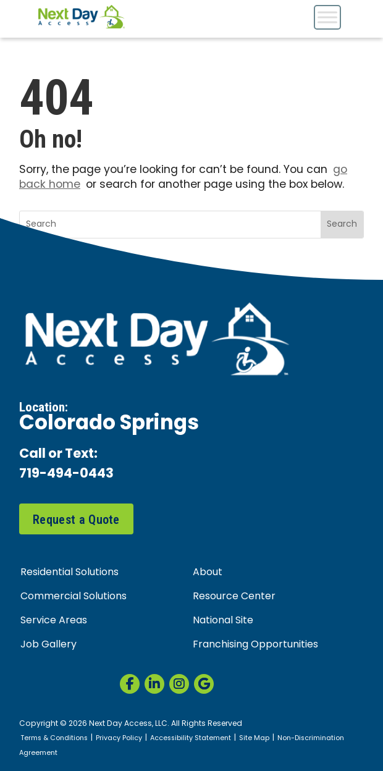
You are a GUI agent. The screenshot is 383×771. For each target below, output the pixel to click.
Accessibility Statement (190, 738)
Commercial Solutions (73, 597)
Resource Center (234, 597)
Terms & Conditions (54, 738)
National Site (223, 621)
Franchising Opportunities (255, 645)
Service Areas (53, 621)
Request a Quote (76, 519)
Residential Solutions (69, 573)
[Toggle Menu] (327, 17)
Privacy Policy (119, 738)
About (207, 573)
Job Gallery (48, 645)
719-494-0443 (66, 475)
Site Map (254, 738)
